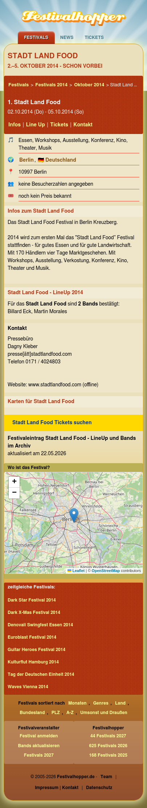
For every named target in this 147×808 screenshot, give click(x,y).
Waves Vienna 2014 (28, 687)
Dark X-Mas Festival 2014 (34, 612)
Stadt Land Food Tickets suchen (51, 422)
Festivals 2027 (39, 755)
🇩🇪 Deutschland (57, 160)
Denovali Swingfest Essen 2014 (40, 625)
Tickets (94, 37)
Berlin (26, 160)
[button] (73, 515)
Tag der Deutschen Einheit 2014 (41, 674)
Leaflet (76, 570)
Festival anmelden (39, 736)
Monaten (77, 703)
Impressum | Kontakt (56, 787)
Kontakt (83, 124)
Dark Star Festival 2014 (32, 600)
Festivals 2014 (51, 85)
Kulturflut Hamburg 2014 (33, 662)
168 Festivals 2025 (108, 755)
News (67, 37)
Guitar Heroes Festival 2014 (36, 649)
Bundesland (32, 712)
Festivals (36, 37)
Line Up (35, 124)
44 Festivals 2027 (108, 736)
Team (106, 777)
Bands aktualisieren (39, 746)
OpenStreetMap (106, 570)
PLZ (56, 712)
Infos (14, 124)
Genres (101, 703)
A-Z (70, 712)
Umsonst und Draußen (103, 712)
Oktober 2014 (89, 85)
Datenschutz (99, 787)
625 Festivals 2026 (108, 746)
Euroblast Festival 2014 (32, 637)
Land (120, 703)
